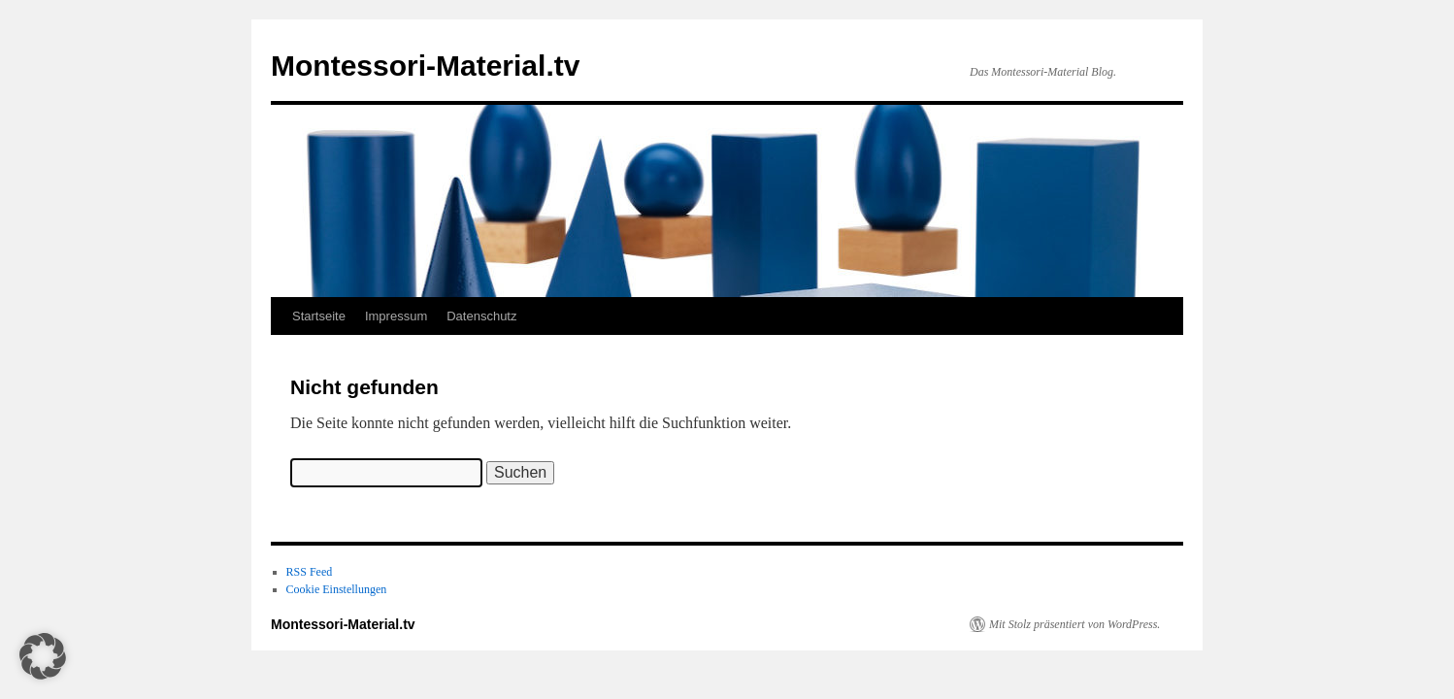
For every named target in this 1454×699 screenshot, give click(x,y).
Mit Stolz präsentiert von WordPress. (1074, 624)
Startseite (319, 316)
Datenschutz (481, 316)
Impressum (396, 316)
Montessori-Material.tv (425, 66)
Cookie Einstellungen (336, 589)
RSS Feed (309, 572)
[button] (42, 656)
